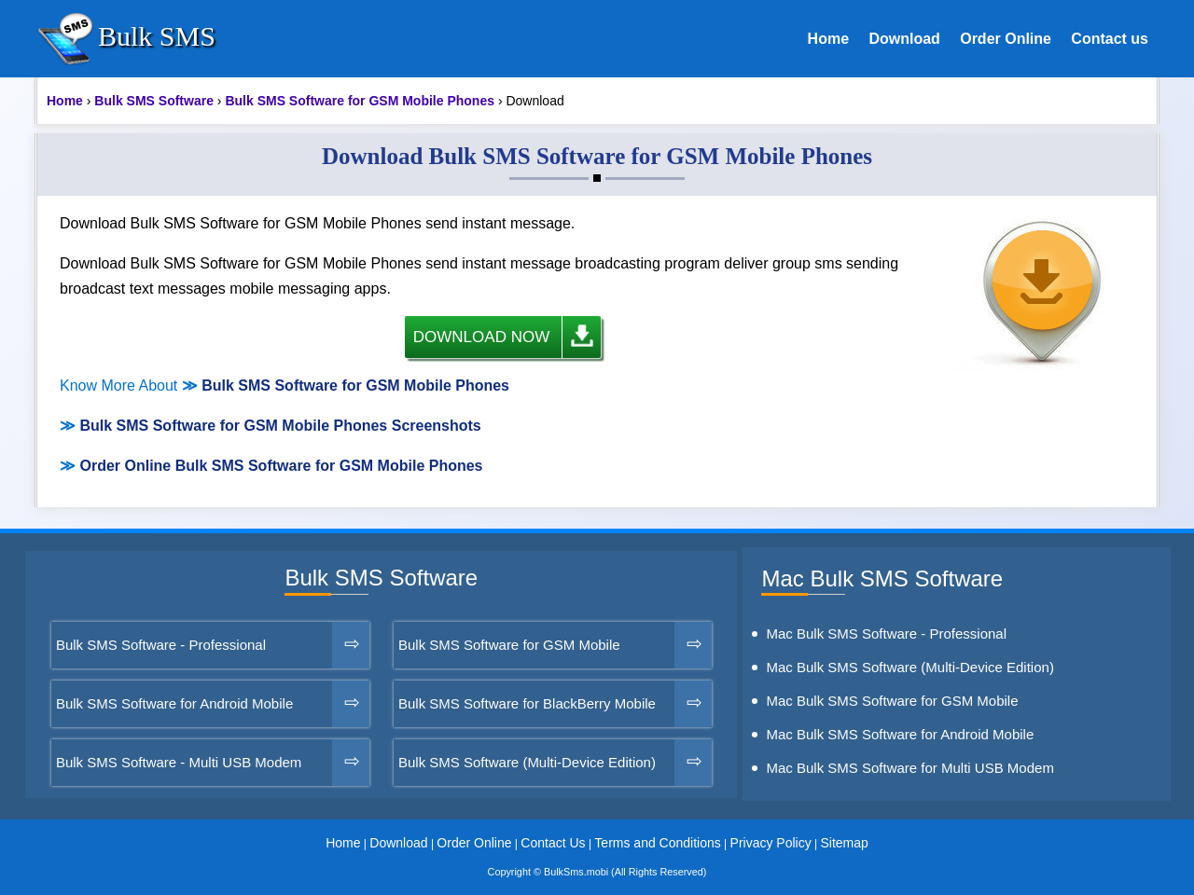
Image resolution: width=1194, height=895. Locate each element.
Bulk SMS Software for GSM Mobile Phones (355, 385)
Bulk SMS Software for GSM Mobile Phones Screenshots (279, 426)
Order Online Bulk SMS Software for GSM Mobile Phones (280, 466)
